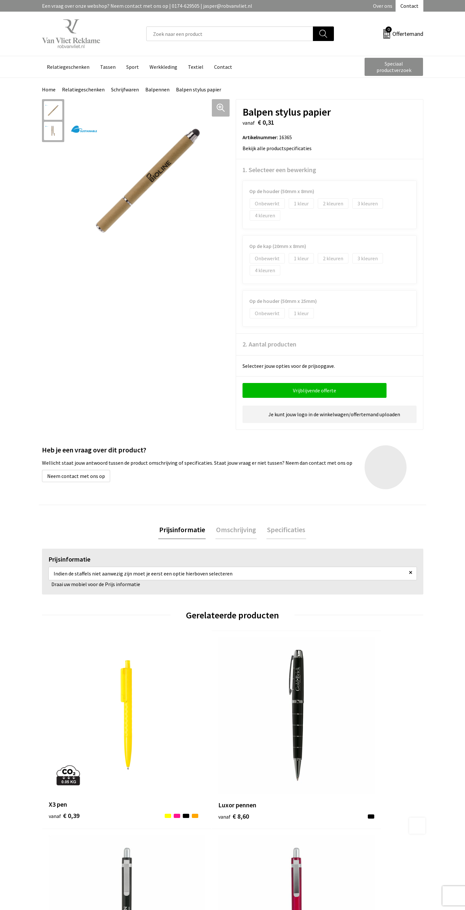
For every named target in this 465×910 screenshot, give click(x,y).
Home (49, 89)
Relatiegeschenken (83, 89)
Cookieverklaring (354, 811)
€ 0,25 (254, 742)
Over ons (382, 6)
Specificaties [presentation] (285, 529)
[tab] (183, 530)
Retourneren (255, 811)
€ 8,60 (159, 742)
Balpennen (157, 89)
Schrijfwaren (125, 89)
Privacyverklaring (354, 821)
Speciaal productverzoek (394, 66)
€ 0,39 (64, 742)
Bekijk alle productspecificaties (279, 148)
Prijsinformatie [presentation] (183, 529)
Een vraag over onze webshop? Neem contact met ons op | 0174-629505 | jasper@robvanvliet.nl (147, 6)
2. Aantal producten (269, 344)
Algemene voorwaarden (361, 801)
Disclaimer (346, 831)
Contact (409, 6)
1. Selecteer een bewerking (279, 170)
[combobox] (229, 33)
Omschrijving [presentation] (236, 529)
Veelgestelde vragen (168, 811)
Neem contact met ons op (76, 476)
